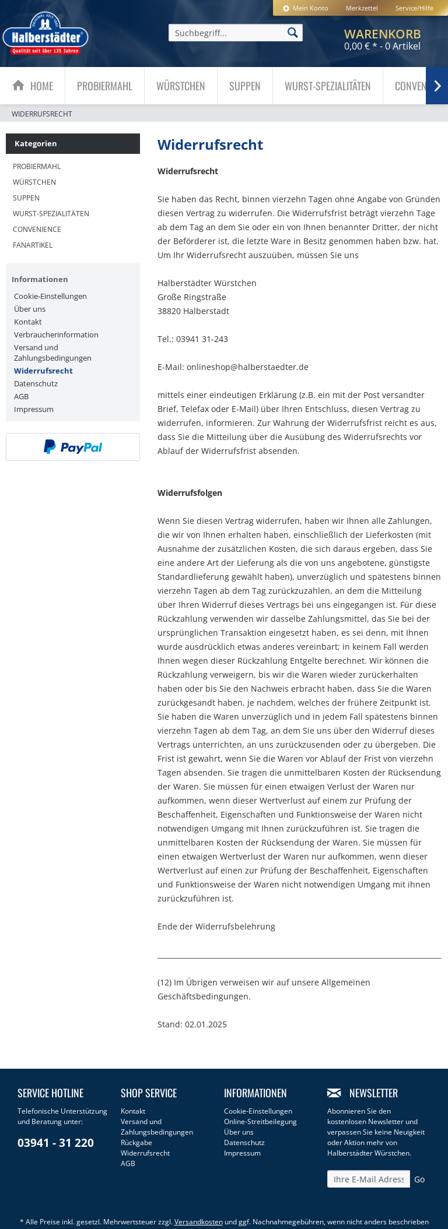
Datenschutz (36, 383)
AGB (21, 396)
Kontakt (28, 321)
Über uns (30, 309)
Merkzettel (362, 7)
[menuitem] (305, 8)
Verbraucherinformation (56, 334)
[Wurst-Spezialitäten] (328, 85)
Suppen (26, 198)
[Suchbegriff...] (236, 32)
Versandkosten (198, 1222)
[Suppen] (245, 85)
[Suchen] (293, 32)
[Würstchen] (181, 85)
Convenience (37, 229)
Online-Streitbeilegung (260, 1121)
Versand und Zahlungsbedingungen (53, 352)
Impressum (34, 409)
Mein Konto (305, 7)
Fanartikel (32, 245)
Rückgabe (136, 1142)
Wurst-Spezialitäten (51, 214)
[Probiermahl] (104, 85)
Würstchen (34, 182)
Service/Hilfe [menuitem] (414, 7)
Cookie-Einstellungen (50, 296)
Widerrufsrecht (43, 370)
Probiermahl (37, 166)
